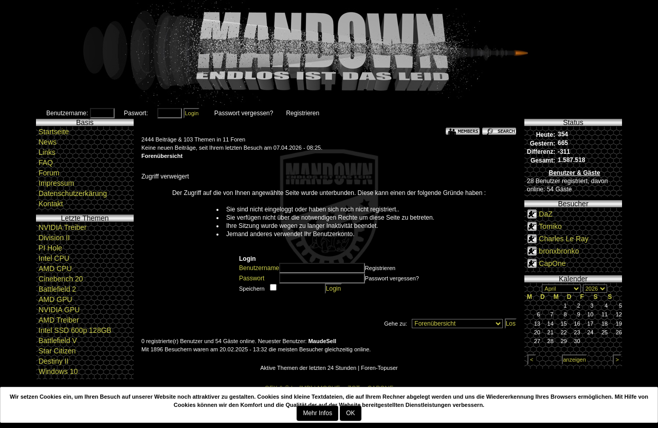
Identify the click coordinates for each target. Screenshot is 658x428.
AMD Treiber (59, 320)
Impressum (56, 183)
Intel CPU (54, 258)
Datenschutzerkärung (73, 193)
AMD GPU (55, 299)
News (48, 142)
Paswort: (136, 113)
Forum (49, 173)
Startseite (54, 132)
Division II (54, 238)
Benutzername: (67, 113)
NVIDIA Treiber (62, 227)
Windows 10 (58, 371)
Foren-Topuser (379, 368)
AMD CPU (55, 268)
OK (350, 413)
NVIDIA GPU (59, 310)
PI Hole (50, 248)
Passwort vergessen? (243, 113)
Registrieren (302, 113)
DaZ (545, 214)
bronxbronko (559, 251)
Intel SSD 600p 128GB (75, 330)
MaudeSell (322, 341)
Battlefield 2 (57, 289)
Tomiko (550, 226)
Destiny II (53, 361)
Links (47, 152)
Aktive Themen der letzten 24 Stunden (308, 368)
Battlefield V (58, 340)
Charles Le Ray (564, 239)
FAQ (46, 162)
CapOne (552, 263)
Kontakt (51, 204)
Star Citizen (57, 351)
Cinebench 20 (61, 279)
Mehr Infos (317, 413)
